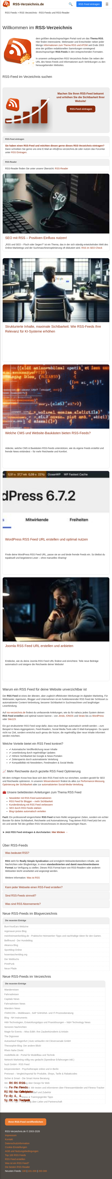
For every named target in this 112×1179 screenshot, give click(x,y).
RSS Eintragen (19, 152)
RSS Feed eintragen (89, 4)
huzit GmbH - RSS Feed (16, 1064)
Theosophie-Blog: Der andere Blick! (22, 1045)
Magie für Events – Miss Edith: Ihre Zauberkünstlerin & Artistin (36, 1031)
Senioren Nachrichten (15, 1027)
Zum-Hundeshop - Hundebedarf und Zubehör (27, 1092)
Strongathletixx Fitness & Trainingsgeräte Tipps (28, 1097)
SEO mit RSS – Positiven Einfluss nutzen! (36, 238)
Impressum (10, 1135)
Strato (82, 715)
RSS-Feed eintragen (81, 109)
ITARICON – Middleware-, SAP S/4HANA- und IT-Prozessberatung (38, 1013)
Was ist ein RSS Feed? (17, 1163)
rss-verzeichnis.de (16, 712)
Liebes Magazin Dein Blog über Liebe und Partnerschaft (33, 1101)
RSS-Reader (61, 168)
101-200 (32, 1171)
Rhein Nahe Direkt (13, 1050)
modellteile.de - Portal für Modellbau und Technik (29, 1055)
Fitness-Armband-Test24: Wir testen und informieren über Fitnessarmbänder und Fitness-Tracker (54, 1087)
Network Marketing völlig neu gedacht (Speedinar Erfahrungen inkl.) (39, 1059)
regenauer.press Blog (15, 931)
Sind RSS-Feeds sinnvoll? (20, 895)
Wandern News (12, 1008)
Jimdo (61, 715)
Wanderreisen (11, 989)
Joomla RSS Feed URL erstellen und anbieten (39, 646)
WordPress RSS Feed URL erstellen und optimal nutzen (46, 539)
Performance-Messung (92, 781)
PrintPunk (9, 963)
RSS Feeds (11, 12)
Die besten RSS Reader (17, 1167)
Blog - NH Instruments (15, 1017)
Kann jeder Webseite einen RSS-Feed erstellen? (34, 887)
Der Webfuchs (11, 959)
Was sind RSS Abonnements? (23, 903)
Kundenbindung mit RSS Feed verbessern (31, 804)
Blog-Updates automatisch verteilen (27, 811)
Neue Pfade (10, 968)
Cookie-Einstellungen (16, 1147)
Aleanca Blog (11, 945)
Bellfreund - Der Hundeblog (18, 940)
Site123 (12, 719)
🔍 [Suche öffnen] (71, 4)
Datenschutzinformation (17, 1143)
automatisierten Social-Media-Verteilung (62, 784)
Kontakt (9, 1139)
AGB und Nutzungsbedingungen (21, 1151)
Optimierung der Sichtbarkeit (17, 784)
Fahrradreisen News (14, 1003)
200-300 (42, 1171)
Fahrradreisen (11, 994)
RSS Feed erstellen (15, 1159)
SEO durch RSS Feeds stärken (25, 808)
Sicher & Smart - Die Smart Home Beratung (26, 1078)
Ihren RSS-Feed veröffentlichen (25, 1121)
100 (24, 1171)
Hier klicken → (60, 832)
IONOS (69, 715)
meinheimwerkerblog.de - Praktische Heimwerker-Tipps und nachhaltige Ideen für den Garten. (52, 935)
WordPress (98, 715)
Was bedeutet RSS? (17, 853)
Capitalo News (11, 999)
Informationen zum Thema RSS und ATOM (66, 45)
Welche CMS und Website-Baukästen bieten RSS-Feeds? (48, 433)
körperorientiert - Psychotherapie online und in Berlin (31, 1069)
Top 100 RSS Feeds (15, 1155)
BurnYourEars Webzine (16, 926)
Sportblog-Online (13, 949)
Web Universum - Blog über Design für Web (27, 1083)
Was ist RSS (33, 877)
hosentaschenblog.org (15, 954)
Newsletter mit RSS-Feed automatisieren (30, 798)
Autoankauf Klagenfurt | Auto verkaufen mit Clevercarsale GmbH (37, 1041)
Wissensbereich (52, 781)
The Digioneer (11, 1036)
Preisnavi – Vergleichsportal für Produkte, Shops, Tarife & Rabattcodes (40, 1073)
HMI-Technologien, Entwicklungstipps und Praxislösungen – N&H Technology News (47, 1022)
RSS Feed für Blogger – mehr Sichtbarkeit (31, 801)
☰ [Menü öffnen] (107, 4)
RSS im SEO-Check (91, 247)
